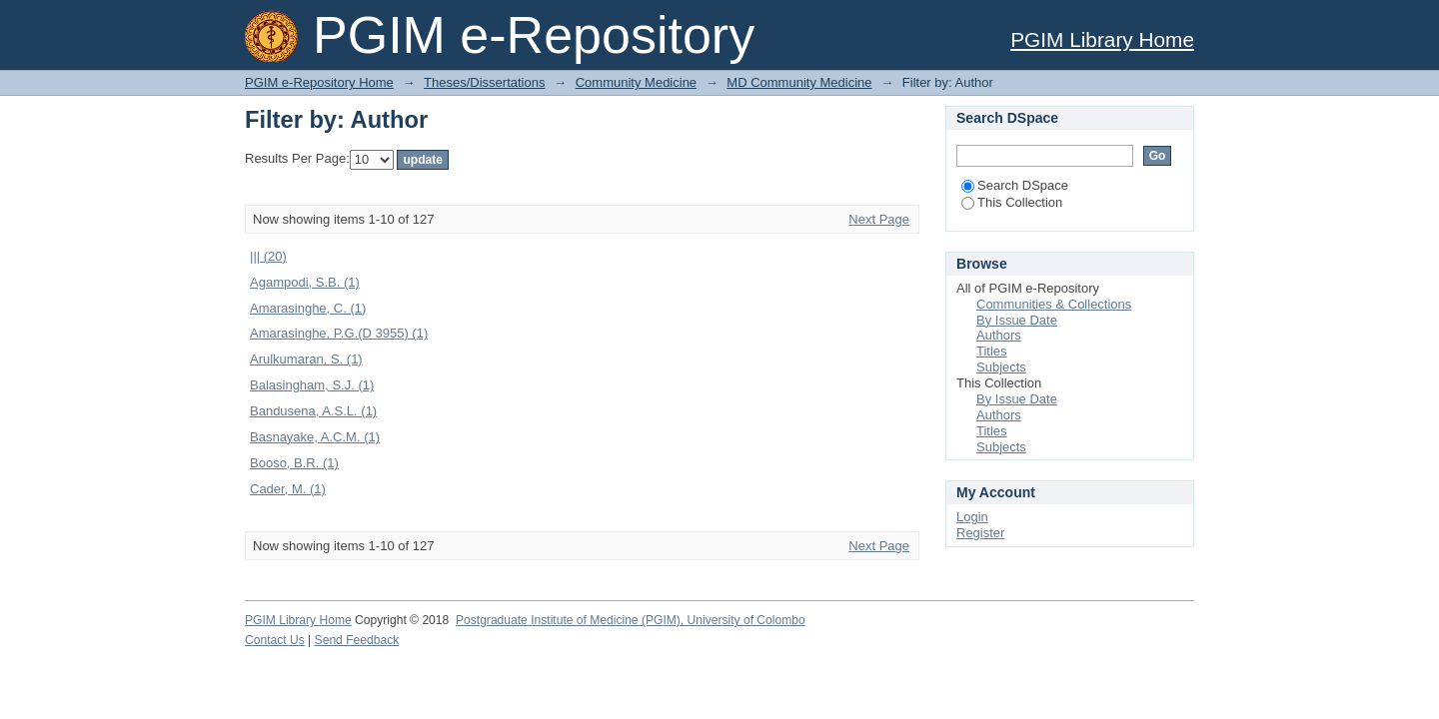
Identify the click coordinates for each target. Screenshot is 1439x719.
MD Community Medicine (798, 82)
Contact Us (275, 640)
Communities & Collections (1053, 304)
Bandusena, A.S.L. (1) (313, 410)
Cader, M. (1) (288, 488)
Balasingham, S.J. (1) (312, 384)
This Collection (1011, 202)
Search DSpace (1014, 185)
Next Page (878, 219)
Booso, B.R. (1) (294, 462)
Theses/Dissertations (484, 82)
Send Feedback (357, 640)
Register (980, 532)
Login (972, 516)
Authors (998, 335)
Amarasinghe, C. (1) (308, 308)
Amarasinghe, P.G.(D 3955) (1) (339, 333)
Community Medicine (636, 82)
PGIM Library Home (1102, 39)
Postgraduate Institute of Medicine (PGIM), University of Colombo (630, 620)
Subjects (1001, 367)
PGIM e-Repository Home (319, 82)
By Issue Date (1016, 320)
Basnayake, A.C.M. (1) (315, 436)
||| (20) (268, 256)
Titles (991, 351)
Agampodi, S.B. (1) (305, 282)
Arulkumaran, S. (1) (306, 359)
